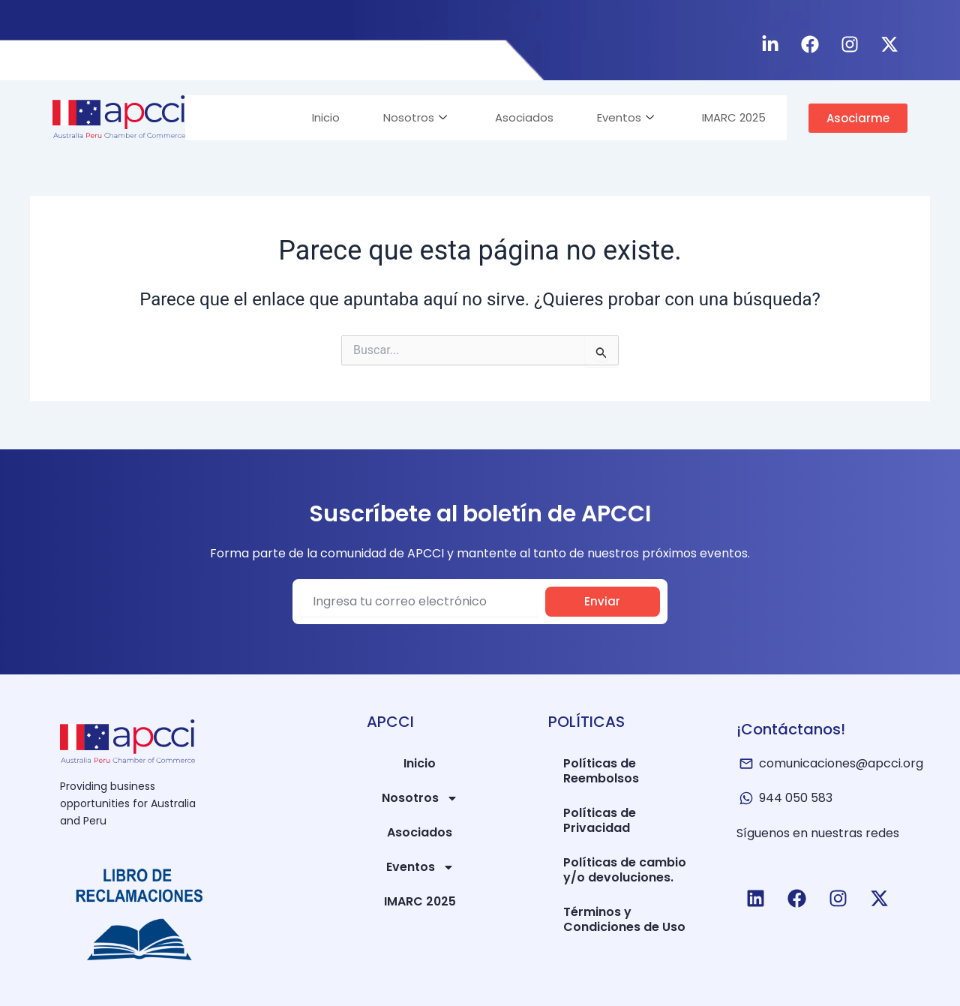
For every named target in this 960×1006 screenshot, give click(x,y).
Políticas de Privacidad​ (599, 820)
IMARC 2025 (732, 117)
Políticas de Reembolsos (601, 771)
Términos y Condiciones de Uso (624, 919)
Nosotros (409, 117)
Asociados (519, 117)
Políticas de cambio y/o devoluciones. (624, 870)
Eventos (622, 117)
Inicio (318, 117)
